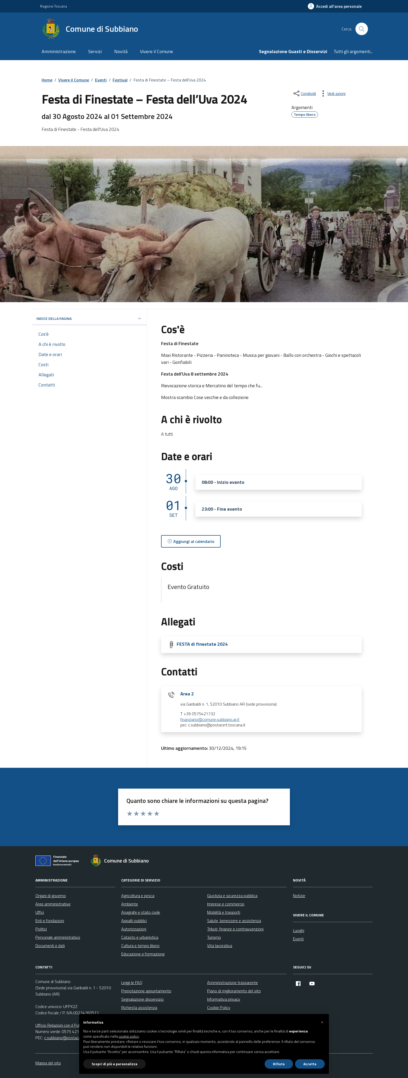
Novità (121, 51)
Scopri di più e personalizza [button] (114, 1064)
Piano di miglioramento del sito (234, 991)
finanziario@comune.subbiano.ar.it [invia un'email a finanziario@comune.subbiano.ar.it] (209, 719)
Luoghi (298, 930)
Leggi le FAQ (131, 982)
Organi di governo (50, 895)
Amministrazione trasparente (232, 982)
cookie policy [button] (129, 1036)
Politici (41, 929)
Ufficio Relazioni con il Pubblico (61, 1025)
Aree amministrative (53, 904)
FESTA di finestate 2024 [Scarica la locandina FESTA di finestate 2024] (202, 644)
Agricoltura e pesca (137, 895)
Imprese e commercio (225, 904)
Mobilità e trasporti (223, 912)
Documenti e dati (50, 945)
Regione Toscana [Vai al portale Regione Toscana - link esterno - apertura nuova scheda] (53, 6)
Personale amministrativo (57, 937)
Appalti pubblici (134, 920)
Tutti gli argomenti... (353, 51)
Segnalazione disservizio (142, 999)
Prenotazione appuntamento (146, 991)
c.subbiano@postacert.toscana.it (72, 1038)
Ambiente (129, 904)
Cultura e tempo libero (140, 945)
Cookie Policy (218, 1007)
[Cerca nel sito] (361, 29)
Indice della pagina (89, 318)
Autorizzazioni (133, 929)
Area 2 (187, 693)
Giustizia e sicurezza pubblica (232, 895)
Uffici (39, 912)
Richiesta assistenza (139, 1007)
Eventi (298, 939)
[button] (322, 1022)
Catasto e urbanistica (139, 937)
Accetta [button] (309, 1064)
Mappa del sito (48, 1063)
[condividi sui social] (304, 93)
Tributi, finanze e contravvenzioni (235, 929)
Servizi (95, 51)
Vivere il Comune (156, 51)
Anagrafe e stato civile (140, 912)
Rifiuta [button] (279, 1064)
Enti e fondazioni (49, 920)
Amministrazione (59, 51)
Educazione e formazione (143, 954)
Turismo (214, 937)
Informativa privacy (223, 999)
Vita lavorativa (219, 945)
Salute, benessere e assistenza (234, 920)
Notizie (299, 895)
